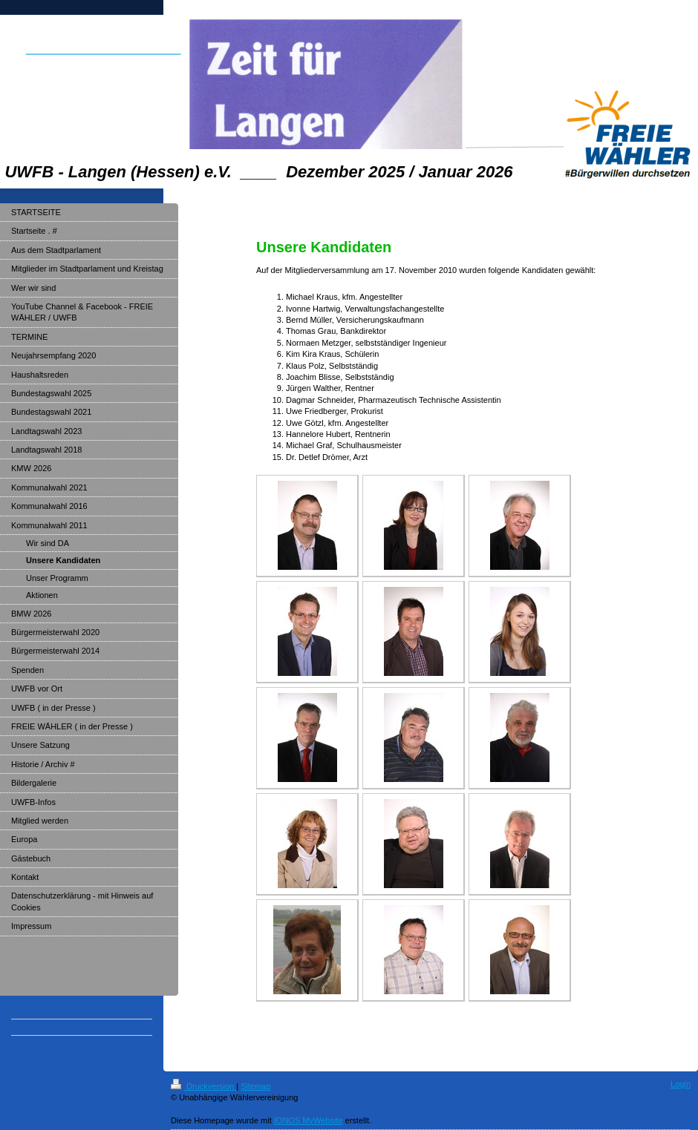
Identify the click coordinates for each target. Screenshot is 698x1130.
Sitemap (255, 1086)
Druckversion (203, 1086)
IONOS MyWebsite (308, 1120)
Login (681, 1084)
